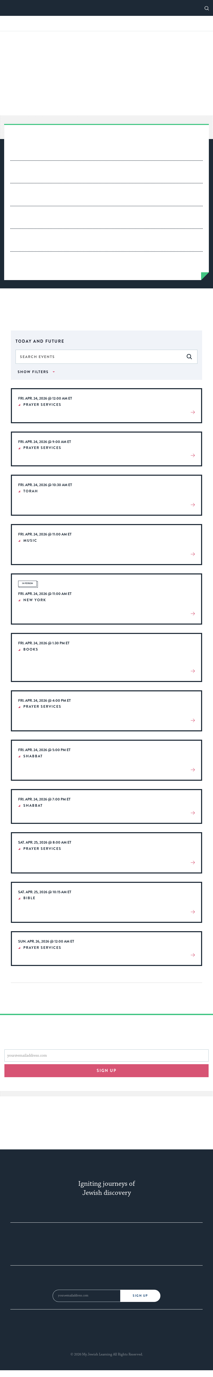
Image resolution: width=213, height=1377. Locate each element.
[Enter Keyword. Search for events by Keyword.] (106, 356)
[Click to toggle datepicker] (106, 340)
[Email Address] (86, 1296)
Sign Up (140, 1295)
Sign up (107, 1071)
